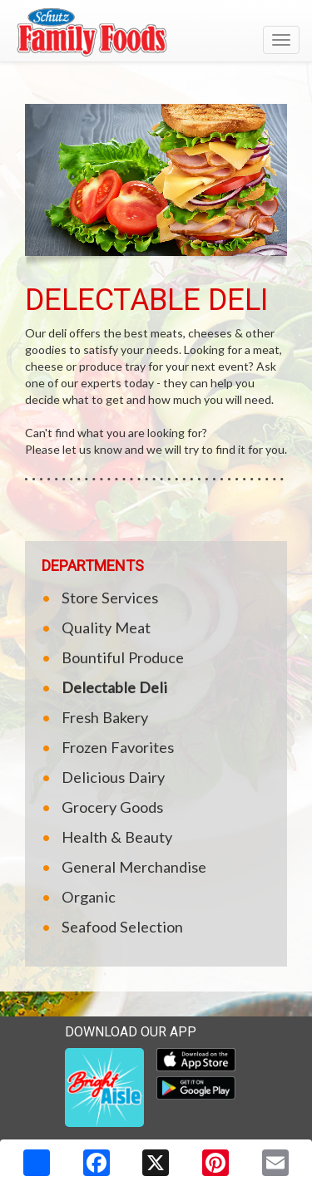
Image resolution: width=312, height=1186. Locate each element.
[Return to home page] (156, 32)
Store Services (110, 597)
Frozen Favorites (118, 747)
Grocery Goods (112, 807)
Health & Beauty (117, 837)
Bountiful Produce (123, 657)
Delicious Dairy (113, 777)
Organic (89, 897)
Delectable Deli (114, 687)
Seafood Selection (122, 927)
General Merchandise (134, 867)
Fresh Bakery (105, 717)
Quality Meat (106, 627)
